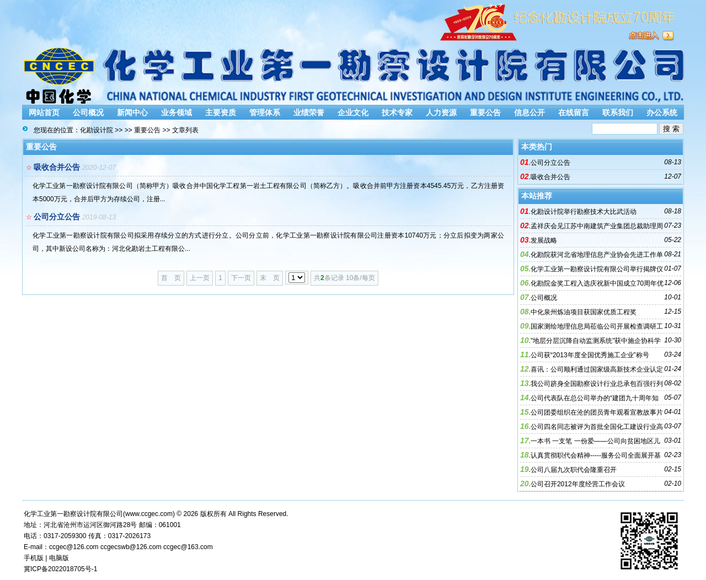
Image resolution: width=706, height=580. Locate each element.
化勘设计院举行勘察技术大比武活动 (584, 212)
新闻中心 (132, 112)
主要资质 (220, 112)
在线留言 (573, 112)
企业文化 (353, 112)
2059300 (74, 536)
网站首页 (44, 112)
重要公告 (485, 112)
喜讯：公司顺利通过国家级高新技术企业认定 (597, 369)
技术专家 (397, 112)
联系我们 (617, 112)
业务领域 (176, 112)
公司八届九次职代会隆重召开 (574, 470)
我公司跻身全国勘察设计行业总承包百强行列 (597, 384)
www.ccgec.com (149, 514)
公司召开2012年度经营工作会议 (578, 484)
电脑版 (59, 558)
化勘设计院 (96, 130)
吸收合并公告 (57, 167)
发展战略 (544, 240)
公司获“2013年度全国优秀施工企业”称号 (590, 355)
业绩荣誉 (308, 112)
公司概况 (88, 112)
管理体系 (264, 112)
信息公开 (529, 112)
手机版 (34, 558)
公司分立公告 (57, 216)
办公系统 (661, 112)
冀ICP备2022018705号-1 (60, 569)
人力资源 (441, 112)
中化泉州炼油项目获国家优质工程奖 (584, 312)
